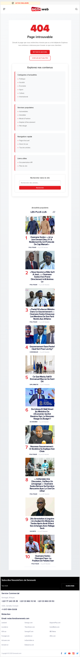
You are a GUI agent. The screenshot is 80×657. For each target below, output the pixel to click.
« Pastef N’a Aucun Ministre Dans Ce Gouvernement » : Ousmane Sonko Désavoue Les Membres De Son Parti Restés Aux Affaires (42, 314)
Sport (21, 90)
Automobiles (23, 112)
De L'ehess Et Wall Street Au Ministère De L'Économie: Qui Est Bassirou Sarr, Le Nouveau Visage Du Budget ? (42, 414)
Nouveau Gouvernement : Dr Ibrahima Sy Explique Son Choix (42, 449)
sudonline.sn (28, 636)
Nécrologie (23, 126)
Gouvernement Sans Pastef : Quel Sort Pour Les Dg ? (42, 347)
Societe (33, 531)
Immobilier (22, 115)
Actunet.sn (5, 645)
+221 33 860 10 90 (27, 601)
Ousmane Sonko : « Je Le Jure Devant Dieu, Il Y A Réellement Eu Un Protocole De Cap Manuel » (41, 241)
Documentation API (25, 162)
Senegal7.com (29, 632)
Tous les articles (24, 148)
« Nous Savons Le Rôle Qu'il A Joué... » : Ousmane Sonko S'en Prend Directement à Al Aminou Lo (42, 277)
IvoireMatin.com (54, 627)
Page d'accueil (24, 141)
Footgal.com (5, 636)
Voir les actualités (40, 58)
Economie (33, 422)
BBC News (53, 632)
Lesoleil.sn (5, 627)
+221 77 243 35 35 (10, 601)
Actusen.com (6, 640)
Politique (22, 79)
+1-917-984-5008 (9, 609)
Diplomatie (34, 384)
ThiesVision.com (30, 627)
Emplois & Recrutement (27, 122)
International (23, 97)
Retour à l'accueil (40, 52)
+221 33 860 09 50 (46, 601)
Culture (21, 93)
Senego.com (28, 623)
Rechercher (40, 188)
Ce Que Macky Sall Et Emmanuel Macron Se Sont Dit (42, 379)
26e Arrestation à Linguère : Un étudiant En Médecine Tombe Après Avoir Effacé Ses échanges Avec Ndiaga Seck (42, 523)
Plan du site (23, 166)
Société (22, 82)
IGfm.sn (4, 632)
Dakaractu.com (29, 645)
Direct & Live (23, 144)
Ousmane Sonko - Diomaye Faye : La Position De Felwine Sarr (43, 558)
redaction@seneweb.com (18, 618)
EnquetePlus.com (55, 623)
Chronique (34, 352)
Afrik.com (53, 636)
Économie (22, 86)
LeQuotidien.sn (29, 640)
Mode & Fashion (24, 119)
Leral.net (4, 623)
